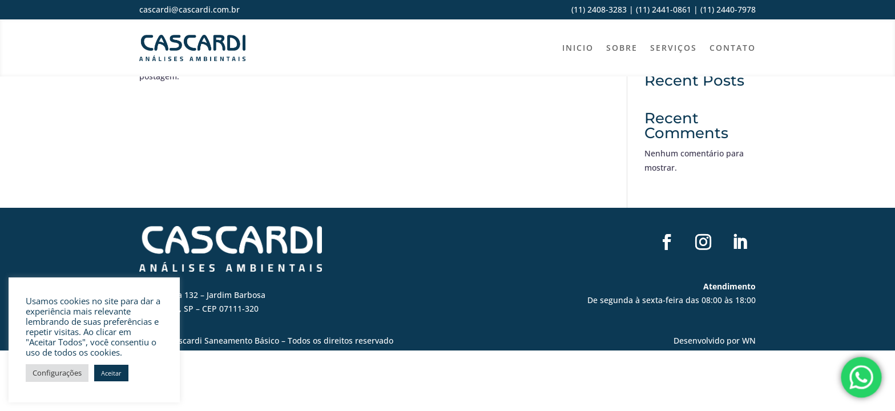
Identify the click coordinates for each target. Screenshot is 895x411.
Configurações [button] (57, 373)
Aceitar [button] (111, 373)
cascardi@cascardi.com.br (189, 9)
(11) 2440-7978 (727, 9)
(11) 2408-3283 (599, 9)
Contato (732, 47)
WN (749, 340)
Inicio (578, 47)
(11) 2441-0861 (663, 9)
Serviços (673, 47)
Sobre (622, 47)
